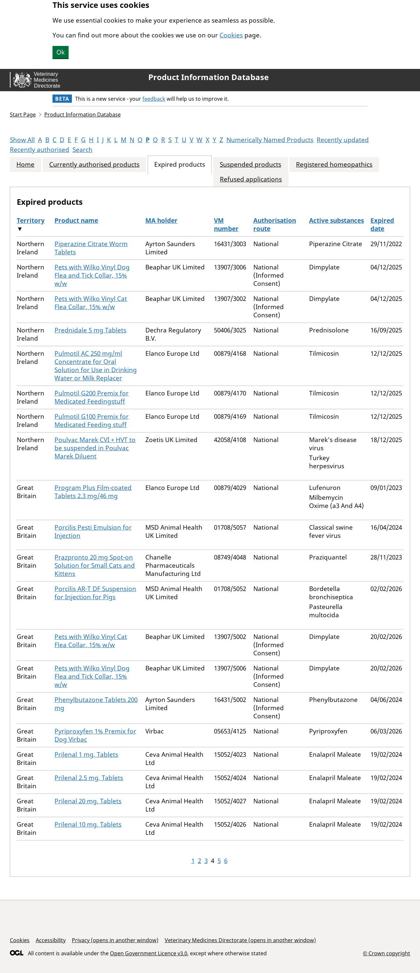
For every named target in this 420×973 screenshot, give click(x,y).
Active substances (336, 220)
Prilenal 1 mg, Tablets (86, 754)
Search (83, 149)
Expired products (179, 164)
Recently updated (343, 140)
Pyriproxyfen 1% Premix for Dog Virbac (95, 735)
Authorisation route (274, 224)
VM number (226, 224)
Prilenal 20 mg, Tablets (87, 801)
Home (25, 164)
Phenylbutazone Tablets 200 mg (95, 703)
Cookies (231, 35)
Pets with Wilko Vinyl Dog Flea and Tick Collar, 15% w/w (92, 275)
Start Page (23, 114)
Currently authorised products (94, 164)
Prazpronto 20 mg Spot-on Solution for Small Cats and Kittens (94, 565)
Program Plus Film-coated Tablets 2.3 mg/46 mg (93, 491)
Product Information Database (208, 77)
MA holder (161, 220)
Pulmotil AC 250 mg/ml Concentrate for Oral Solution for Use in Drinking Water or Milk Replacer (95, 365)
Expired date (382, 224)
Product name (76, 220)
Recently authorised (39, 149)
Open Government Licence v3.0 (148, 953)
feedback (153, 98)
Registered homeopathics (334, 164)
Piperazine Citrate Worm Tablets (91, 248)
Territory (31, 220)
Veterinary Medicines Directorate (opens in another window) (240, 940)
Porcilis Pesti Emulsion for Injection (93, 531)
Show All (22, 140)
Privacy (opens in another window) (115, 940)
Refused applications (251, 179)
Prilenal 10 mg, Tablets (87, 824)
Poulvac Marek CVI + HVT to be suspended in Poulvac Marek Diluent (95, 447)
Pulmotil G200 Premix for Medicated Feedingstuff (91, 397)
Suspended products (250, 164)
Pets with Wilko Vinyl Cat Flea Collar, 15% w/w (90, 302)
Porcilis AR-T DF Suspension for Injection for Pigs (95, 592)
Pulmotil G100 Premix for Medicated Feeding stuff (91, 420)
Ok (60, 52)
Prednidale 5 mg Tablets (90, 330)
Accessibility (51, 940)
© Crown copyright (386, 953)
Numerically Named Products (269, 140)
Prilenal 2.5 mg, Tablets (88, 777)
